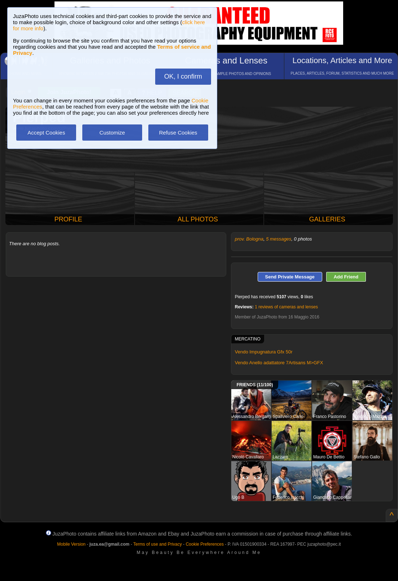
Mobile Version (71, 544)
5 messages (278, 239)
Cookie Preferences (205, 544)
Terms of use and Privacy (157, 544)
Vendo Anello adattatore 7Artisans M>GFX (279, 362)
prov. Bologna (249, 239)
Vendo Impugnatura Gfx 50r (264, 352)
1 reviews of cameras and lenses (286, 306)
